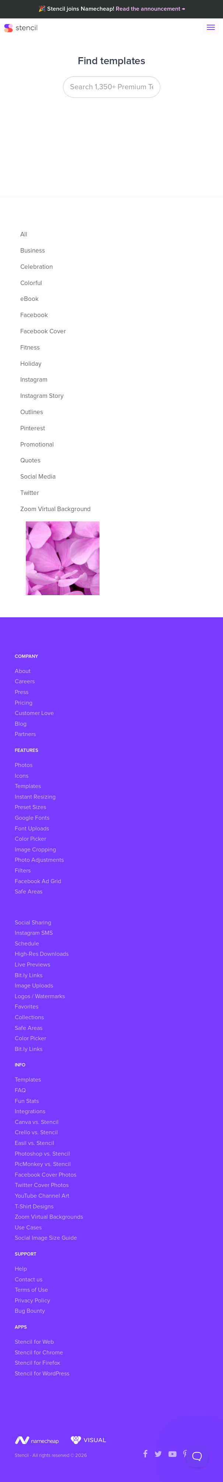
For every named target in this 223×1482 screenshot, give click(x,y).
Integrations (30, 1111)
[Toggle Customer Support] (197, 1456)
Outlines (31, 412)
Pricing (23, 703)
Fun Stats (27, 1101)
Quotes (30, 461)
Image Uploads (34, 986)
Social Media (38, 477)
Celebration (36, 267)
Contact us (28, 1280)
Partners (25, 734)
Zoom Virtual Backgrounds (49, 1217)
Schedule (27, 944)
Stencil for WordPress (42, 1374)
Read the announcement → (150, 9)
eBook (29, 299)
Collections (29, 1017)
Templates (28, 786)
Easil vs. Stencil (34, 1143)
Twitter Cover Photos (42, 1185)
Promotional (37, 445)
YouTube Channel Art (42, 1196)
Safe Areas (28, 892)
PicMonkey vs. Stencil (43, 1164)
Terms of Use (31, 1290)
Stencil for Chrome (39, 1353)
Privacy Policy (32, 1301)
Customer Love (34, 713)
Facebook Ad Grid (38, 881)
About (23, 671)
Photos (23, 765)
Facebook (34, 315)
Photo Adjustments (39, 860)
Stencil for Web (34, 1342)
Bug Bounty (30, 1311)
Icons (21, 776)
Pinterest (32, 429)
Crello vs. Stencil (36, 1132)
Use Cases (28, 1228)
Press (21, 692)
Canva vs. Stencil (37, 1122)
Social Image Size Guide (46, 1238)
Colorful (31, 283)
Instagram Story (41, 396)
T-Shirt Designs (34, 1206)
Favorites (26, 1007)
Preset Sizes (30, 807)
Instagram (34, 380)
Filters (23, 871)
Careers (25, 681)
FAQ (20, 1090)
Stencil (24, 27)
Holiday (30, 364)
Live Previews (32, 965)
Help (21, 1269)
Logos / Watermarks (40, 996)
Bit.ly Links (28, 975)
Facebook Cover (43, 332)
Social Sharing (33, 923)
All (23, 235)
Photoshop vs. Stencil (42, 1154)
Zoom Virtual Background (55, 509)
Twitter (29, 493)
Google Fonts (32, 818)
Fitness (30, 348)
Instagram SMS (34, 933)
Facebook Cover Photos (45, 1175)
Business (32, 251)
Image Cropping (35, 850)
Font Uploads (32, 829)
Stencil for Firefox (37, 1363)
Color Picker (30, 839)
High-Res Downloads (42, 954)
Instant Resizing (35, 797)
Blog (21, 724)
